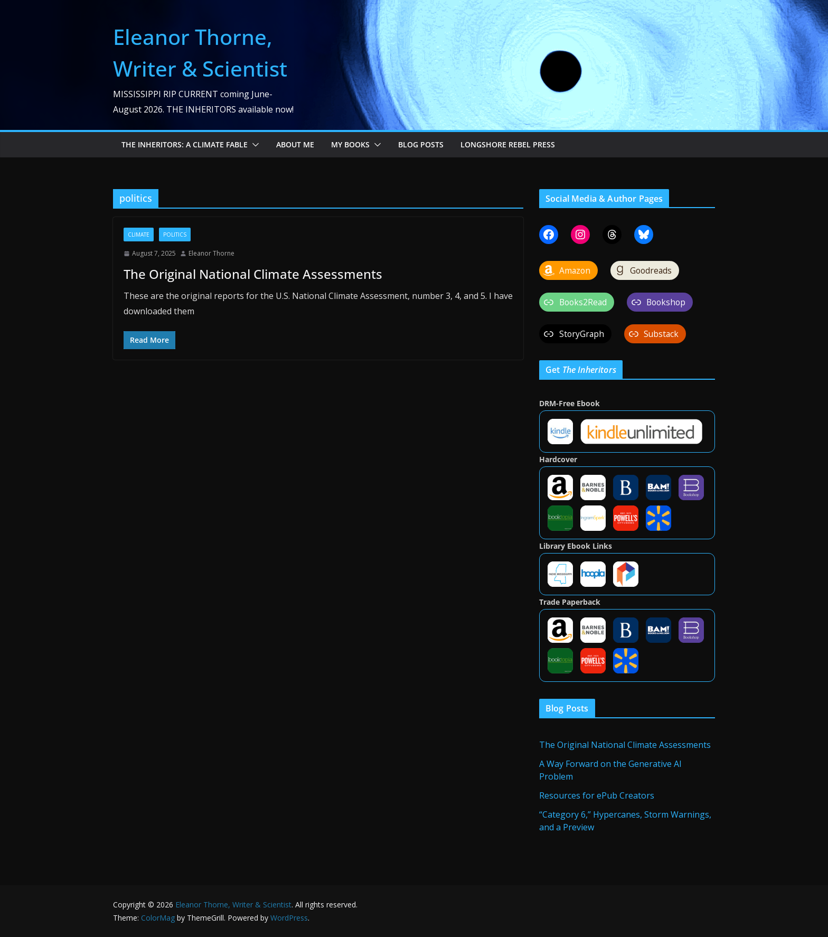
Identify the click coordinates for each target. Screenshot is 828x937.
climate (138, 234)
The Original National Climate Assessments (253, 274)
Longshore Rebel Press (507, 144)
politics (174, 234)
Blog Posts (421, 144)
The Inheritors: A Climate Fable (184, 144)
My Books (350, 144)
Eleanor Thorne (211, 253)
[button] (253, 144)
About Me (295, 144)
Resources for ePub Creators (596, 795)
